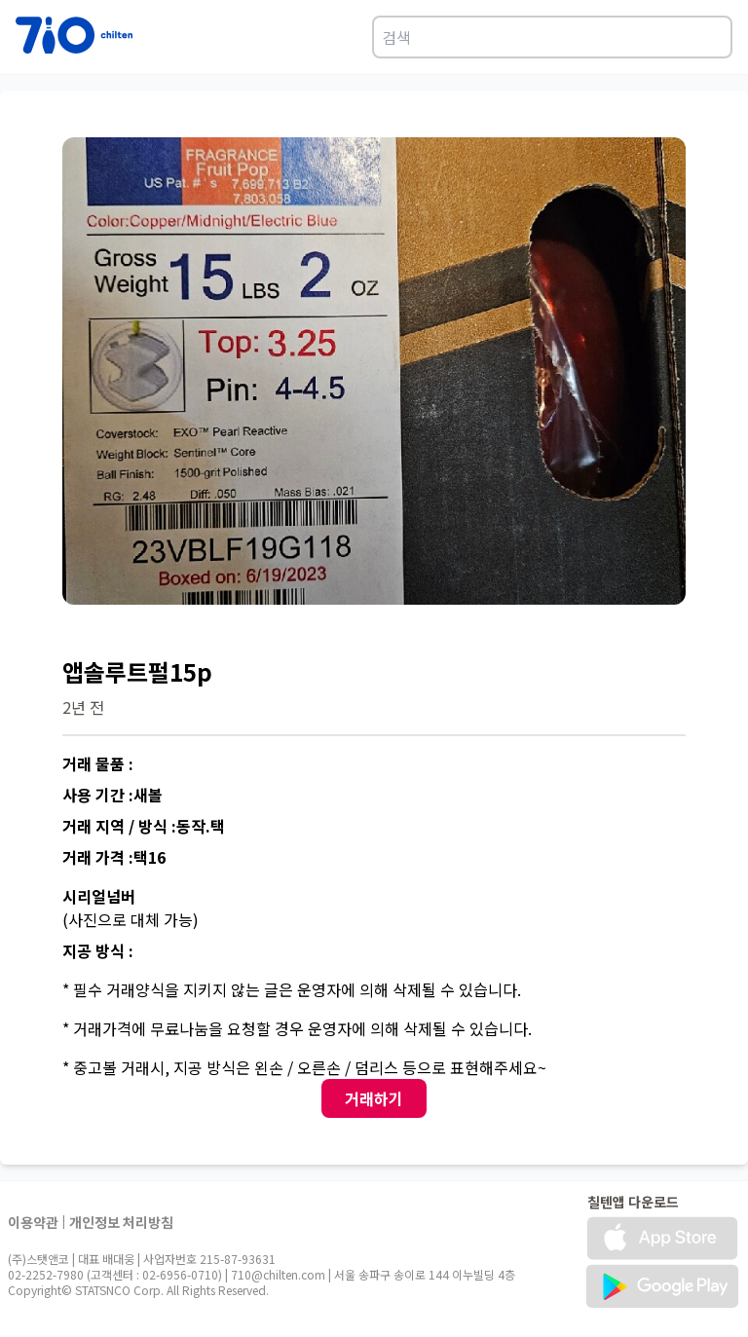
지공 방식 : (97, 950)
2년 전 (83, 707)
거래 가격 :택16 (114, 857)
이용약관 (33, 1222)
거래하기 (374, 1098)
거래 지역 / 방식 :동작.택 (143, 825)
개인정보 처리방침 (121, 1222)
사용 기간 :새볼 (112, 794)
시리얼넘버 (98, 896)
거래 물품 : (97, 763)
